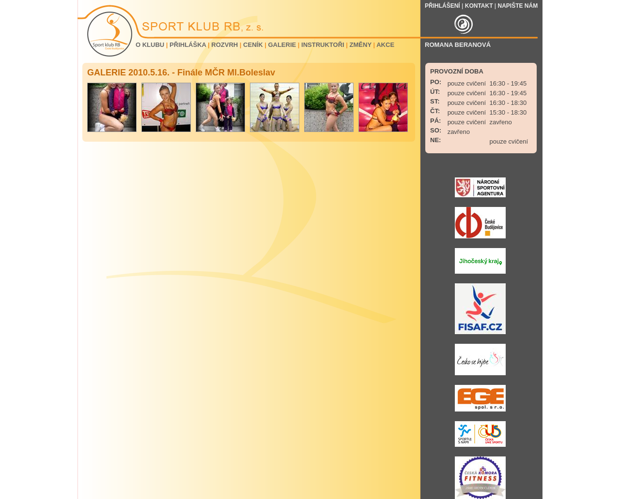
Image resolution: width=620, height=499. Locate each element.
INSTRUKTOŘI (322, 44)
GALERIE (282, 44)
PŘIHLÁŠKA (188, 44)
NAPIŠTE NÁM (518, 5)
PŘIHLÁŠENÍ (442, 5)
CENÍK (253, 44)
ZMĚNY (361, 44)
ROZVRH (224, 44)
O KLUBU (150, 44)
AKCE (385, 44)
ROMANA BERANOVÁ (458, 44)
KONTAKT (479, 5)
